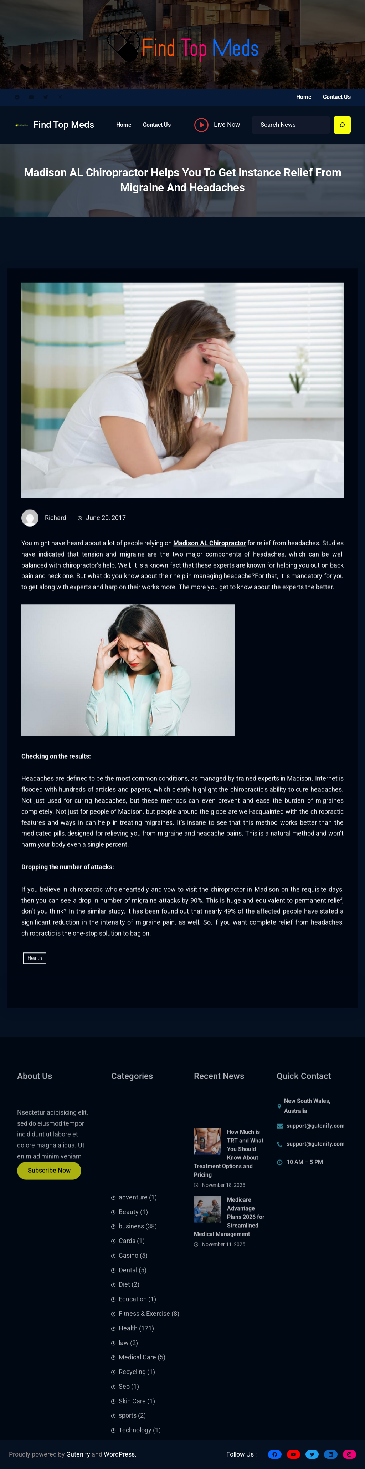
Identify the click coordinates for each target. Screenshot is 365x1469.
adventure (133, 1316)
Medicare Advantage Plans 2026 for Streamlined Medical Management (229, 1262)
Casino (128, 1374)
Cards (127, 1360)
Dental (128, 1389)
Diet (124, 1404)
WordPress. (120, 1454)
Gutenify (78, 1454)
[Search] (342, 125)
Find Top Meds (64, 124)
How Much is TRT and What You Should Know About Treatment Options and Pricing (228, 1198)
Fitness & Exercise (144, 1433)
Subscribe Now (49, 1177)
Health (34, 1010)
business (131, 1345)
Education (133, 1418)
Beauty (129, 1331)
